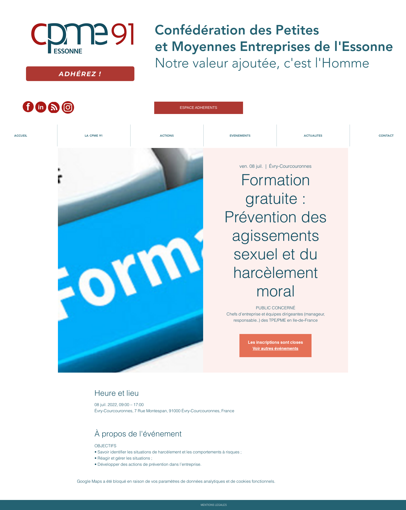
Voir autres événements (275, 348)
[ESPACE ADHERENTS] (198, 108)
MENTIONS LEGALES (214, 505)
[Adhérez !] (80, 73)
